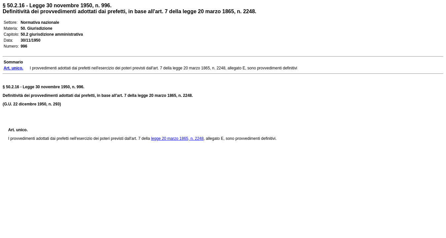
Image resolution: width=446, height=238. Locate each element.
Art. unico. (18, 130)
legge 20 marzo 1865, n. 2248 (177, 138)
